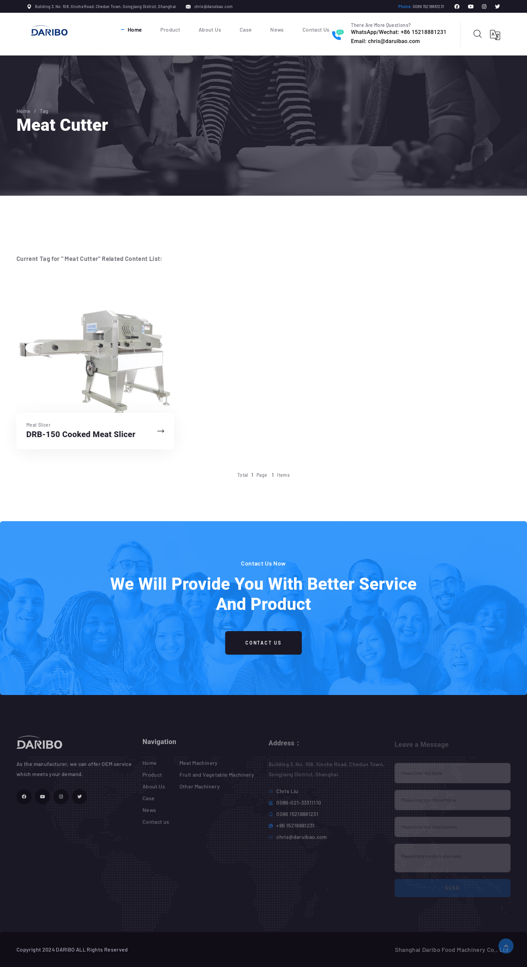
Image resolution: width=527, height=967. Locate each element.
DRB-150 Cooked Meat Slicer (79, 434)
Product (170, 29)
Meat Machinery (198, 766)
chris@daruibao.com (213, 6)
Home (135, 29)
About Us (210, 29)
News (277, 29)
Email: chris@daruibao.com (385, 41)
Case (246, 29)
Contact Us (316, 29)
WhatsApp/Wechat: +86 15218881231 (398, 32)
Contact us (156, 825)
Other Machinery (199, 790)
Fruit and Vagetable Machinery (216, 778)
